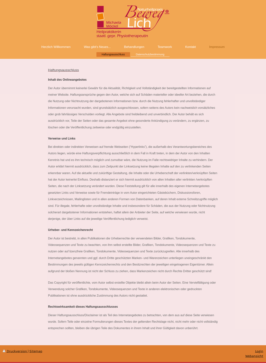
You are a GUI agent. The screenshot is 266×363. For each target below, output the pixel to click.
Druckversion (15, 351)
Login (259, 351)
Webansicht (254, 356)
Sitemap (35, 351)
